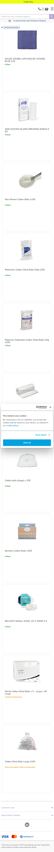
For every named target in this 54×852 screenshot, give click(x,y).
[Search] (51, 16)
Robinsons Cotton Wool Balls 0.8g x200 (25, 269)
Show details (41, 435)
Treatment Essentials (11, 27)
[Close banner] (50, 407)
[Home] (52, 9)
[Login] (43, 8)
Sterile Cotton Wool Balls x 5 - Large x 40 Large (26, 692)
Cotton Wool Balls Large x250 (20, 761)
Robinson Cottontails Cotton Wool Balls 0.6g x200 (27, 341)
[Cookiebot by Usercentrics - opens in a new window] (36, 407)
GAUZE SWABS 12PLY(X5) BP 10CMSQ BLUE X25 (25, 60)
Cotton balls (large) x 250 (18, 480)
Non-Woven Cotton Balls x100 (20, 199)
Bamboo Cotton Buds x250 (18, 551)
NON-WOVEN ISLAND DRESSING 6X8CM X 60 (27, 130)
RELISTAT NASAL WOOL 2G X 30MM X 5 (26, 621)
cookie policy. (12, 425)
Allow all (27, 443)
